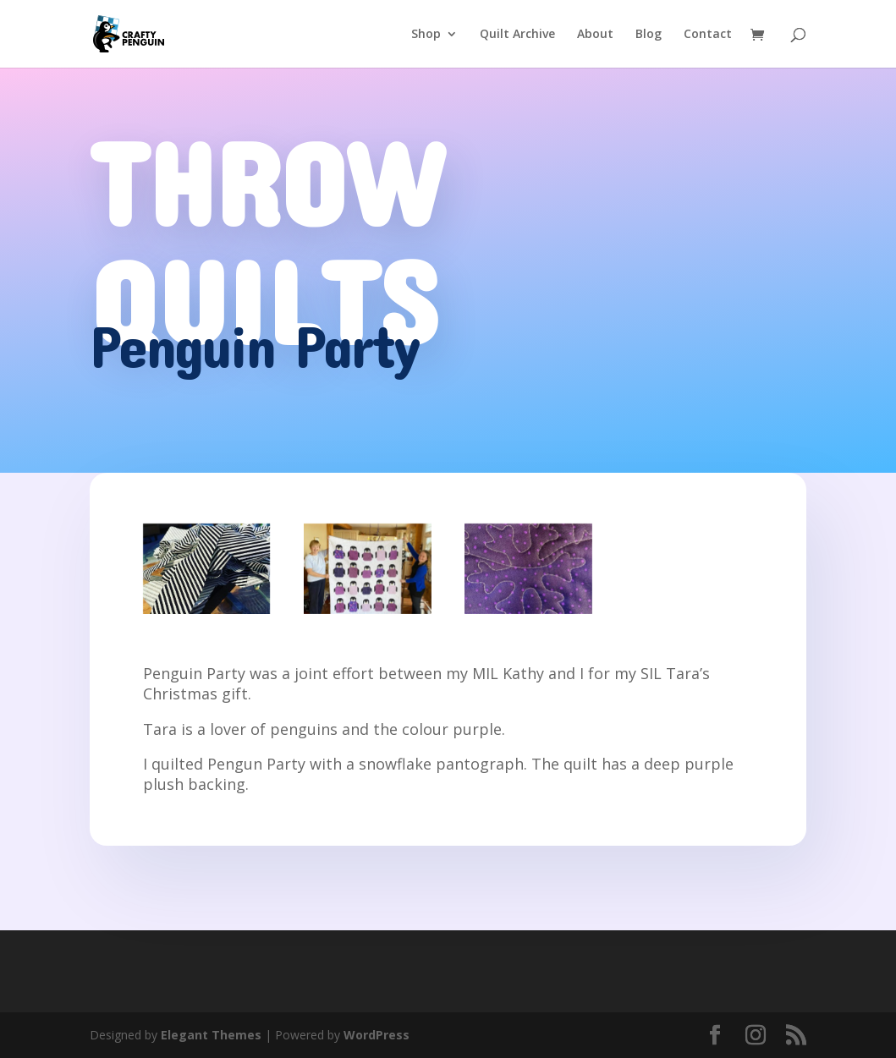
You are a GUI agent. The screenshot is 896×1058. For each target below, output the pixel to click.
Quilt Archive (517, 34)
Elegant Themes (211, 1035)
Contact (708, 34)
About (595, 34)
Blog (648, 34)
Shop (426, 34)
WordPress (377, 1035)
